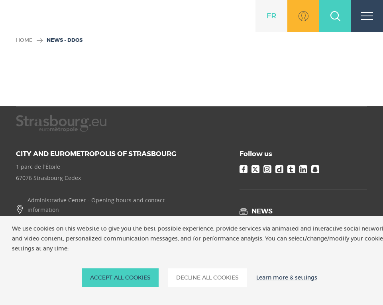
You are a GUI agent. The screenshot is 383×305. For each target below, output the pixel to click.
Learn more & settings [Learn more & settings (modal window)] (286, 277)
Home (24, 40)
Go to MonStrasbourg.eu (303, 16)
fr (272, 16)
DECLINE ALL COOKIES (207, 277)
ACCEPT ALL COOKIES (120, 277)
